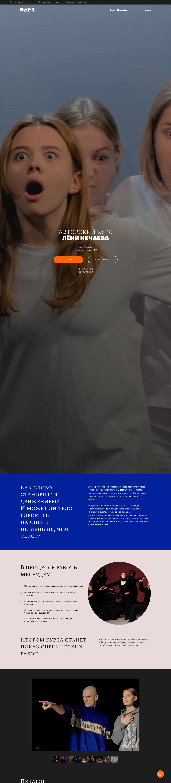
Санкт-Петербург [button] (119, 10)
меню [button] (148, 10)
